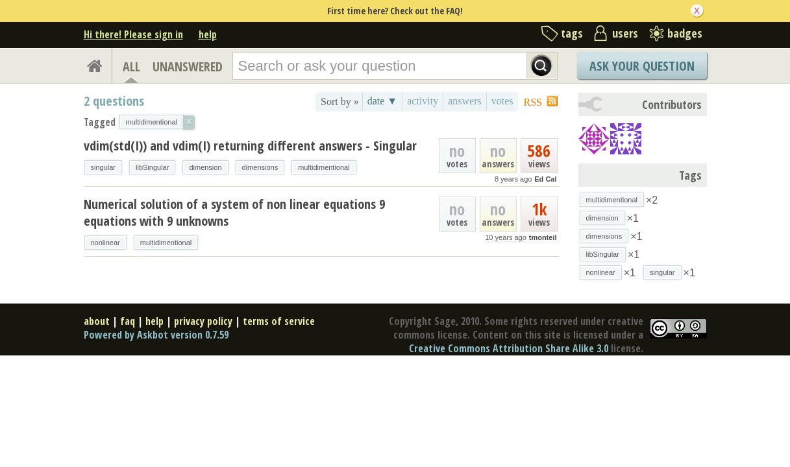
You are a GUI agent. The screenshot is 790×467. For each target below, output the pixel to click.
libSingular (152, 167)
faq (127, 321)
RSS (533, 102)
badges (684, 33)
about (97, 321)
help (208, 34)
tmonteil (543, 237)
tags (572, 33)
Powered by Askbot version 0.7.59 (156, 335)
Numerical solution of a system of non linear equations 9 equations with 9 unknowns (234, 212)
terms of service (279, 321)
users (625, 33)
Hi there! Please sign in (133, 34)
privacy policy (203, 321)
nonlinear (105, 242)
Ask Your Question (642, 66)
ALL (131, 66)
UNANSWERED (188, 66)
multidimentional (323, 167)
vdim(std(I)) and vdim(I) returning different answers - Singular (250, 145)
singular (103, 167)
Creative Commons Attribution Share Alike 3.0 (508, 348)
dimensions (260, 167)
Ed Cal (545, 179)
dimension (205, 167)
